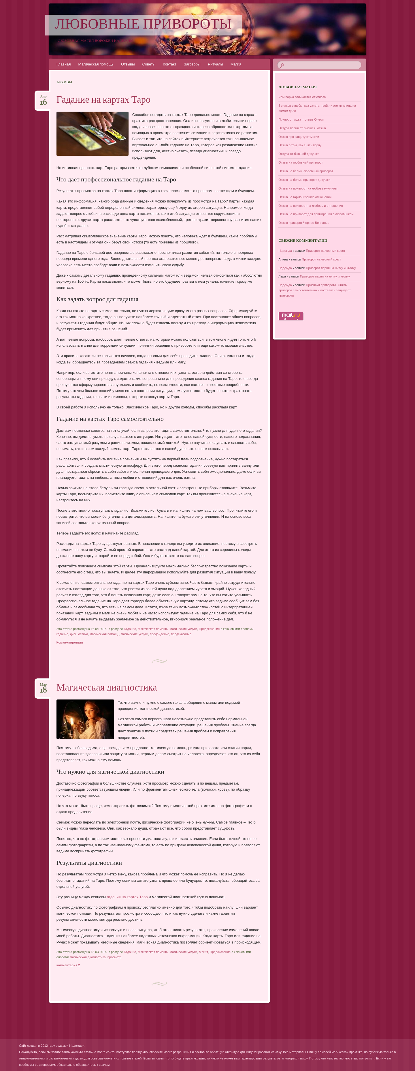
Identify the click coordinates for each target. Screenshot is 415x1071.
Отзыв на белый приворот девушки (304, 179)
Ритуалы (215, 64)
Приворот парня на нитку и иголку (331, 268)
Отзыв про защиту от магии (298, 136)
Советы (148, 64)
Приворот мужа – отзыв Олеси (301, 119)
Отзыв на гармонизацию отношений (304, 197)
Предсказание (209, 629)
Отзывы (128, 64)
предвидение (159, 634)
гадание (62, 634)
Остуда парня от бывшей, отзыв (302, 128)
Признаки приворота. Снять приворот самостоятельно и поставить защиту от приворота (314, 290)
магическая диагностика (88, 957)
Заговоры (192, 64)
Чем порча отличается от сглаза (302, 97)
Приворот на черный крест (325, 250)
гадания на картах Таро (127, 897)
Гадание (130, 629)
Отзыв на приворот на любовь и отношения (310, 205)
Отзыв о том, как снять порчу (299, 145)
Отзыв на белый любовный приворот (305, 171)
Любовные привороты (143, 25)
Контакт (169, 64)
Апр (43, 98)
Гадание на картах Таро (103, 100)
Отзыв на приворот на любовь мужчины (307, 188)
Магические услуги (183, 629)
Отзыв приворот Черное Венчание (303, 222)
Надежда (285, 250)
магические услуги (134, 634)
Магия (236, 64)
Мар (43, 686)
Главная (63, 64)
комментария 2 (68, 965)
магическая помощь (104, 634)
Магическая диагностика (106, 688)
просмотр (114, 957)
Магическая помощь (95, 64)
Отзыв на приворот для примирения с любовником (315, 214)
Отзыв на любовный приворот (300, 162)
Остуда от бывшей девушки (298, 153)
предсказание (181, 634)
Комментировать (69, 642)
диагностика (79, 634)
